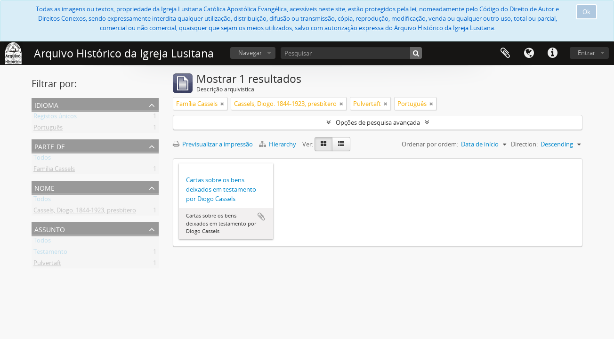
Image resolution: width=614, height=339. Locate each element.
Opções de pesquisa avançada (378, 122)
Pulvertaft (47, 264)
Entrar (586, 52)
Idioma (529, 53)
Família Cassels (54, 170)
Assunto (49, 228)
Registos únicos (55, 117)
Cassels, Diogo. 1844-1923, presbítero (84, 212)
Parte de (49, 145)
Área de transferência (505, 53)
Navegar (250, 52)
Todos (42, 159)
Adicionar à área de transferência (261, 216)
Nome (44, 187)
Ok (586, 12)
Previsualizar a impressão (213, 144)
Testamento (50, 253)
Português (48, 129)
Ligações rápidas (552, 53)
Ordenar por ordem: (430, 144)
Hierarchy (278, 144)
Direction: (524, 144)
